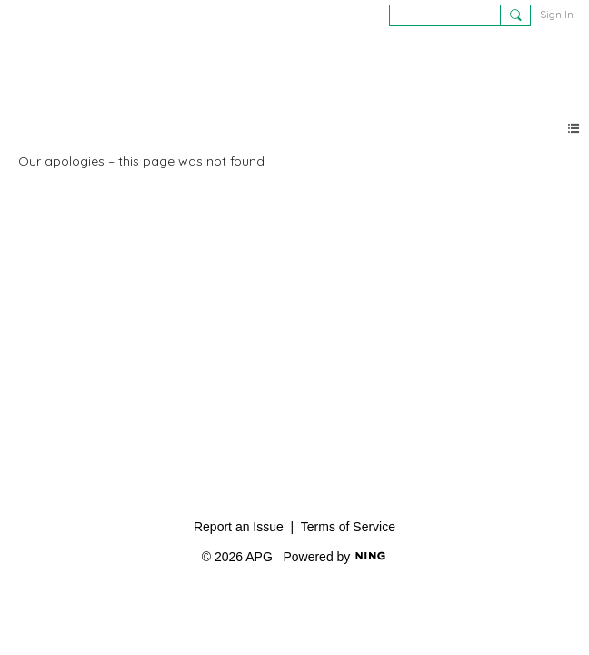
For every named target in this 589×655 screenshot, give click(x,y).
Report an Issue (239, 526)
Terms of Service (348, 526)
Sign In (557, 14)
